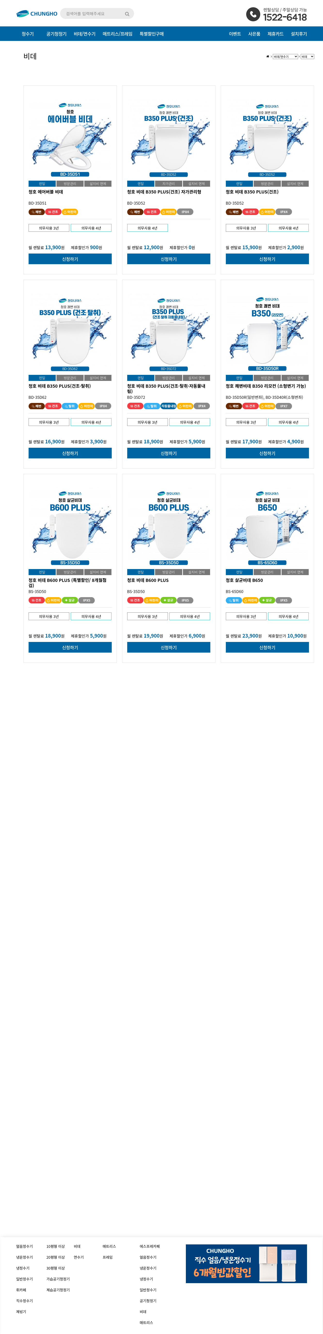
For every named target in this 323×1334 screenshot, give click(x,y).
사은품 (254, 33)
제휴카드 (276, 33)
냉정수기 (23, 1268)
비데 (77, 1246)
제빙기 (21, 1311)
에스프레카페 (150, 1246)
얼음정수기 (24, 1246)
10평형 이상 (56, 1246)
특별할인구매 (152, 33)
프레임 (108, 1257)
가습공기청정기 (58, 1278)
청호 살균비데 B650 (244, 580)
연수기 (79, 1257)
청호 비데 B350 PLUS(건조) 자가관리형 (164, 191)
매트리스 (109, 1246)
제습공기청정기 (58, 1289)
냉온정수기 (24, 1257)
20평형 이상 (56, 1257)
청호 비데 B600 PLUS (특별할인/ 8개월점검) (68, 582)
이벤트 (235, 33)
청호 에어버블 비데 (46, 191)
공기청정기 (148, 1300)
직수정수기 (24, 1300)
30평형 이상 (56, 1268)
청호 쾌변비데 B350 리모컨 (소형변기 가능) (266, 386)
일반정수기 (24, 1278)
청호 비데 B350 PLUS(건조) (252, 191)
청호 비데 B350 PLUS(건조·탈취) (60, 386)
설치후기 (299, 33)
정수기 (28, 33)
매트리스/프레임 (118, 33)
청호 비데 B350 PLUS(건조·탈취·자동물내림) (166, 388)
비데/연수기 (84, 33)
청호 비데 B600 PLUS (148, 580)
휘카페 (21, 1289)
